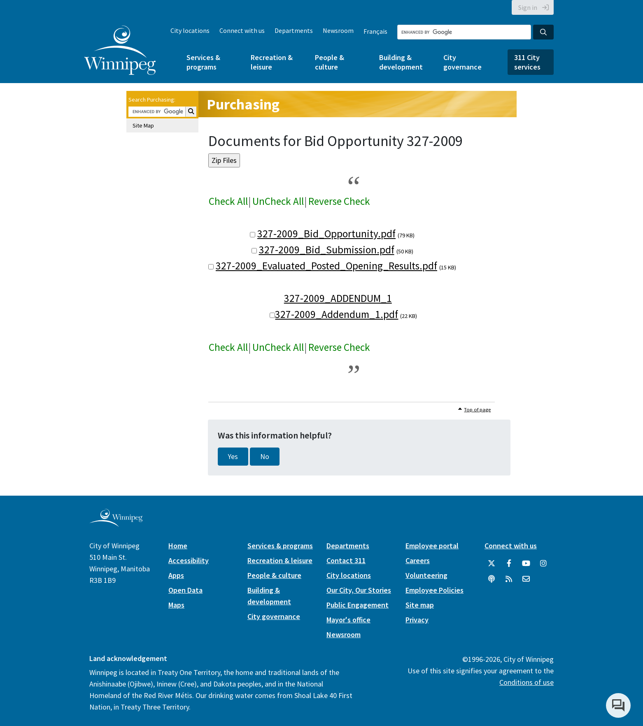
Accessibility (188, 560)
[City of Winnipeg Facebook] (509, 564)
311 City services (527, 62)
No (264, 456)
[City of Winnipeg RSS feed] (509, 579)
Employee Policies (434, 590)
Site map (419, 605)
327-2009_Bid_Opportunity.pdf (326, 233)
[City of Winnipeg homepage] (115, 524)
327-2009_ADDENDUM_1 (338, 298)
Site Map (143, 125)
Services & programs (203, 62)
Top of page (477, 409)
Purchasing (243, 104)
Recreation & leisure (272, 62)
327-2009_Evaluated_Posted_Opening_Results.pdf (326, 265)
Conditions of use (526, 682)
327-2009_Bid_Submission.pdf (326, 249)
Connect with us (242, 30)
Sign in (527, 7)
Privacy (417, 619)
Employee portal (432, 545)
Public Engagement (357, 605)
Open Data (185, 590)
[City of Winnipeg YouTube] (526, 564)
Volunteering (426, 575)
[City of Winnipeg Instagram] (543, 564)
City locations (190, 30)
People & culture (329, 62)
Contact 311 (346, 560)
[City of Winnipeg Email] (526, 579)
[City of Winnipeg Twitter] (492, 564)
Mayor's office (348, 619)
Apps (176, 575)
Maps (176, 605)
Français (375, 31)
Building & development (401, 62)
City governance (462, 62)
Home (177, 545)
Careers (417, 560)
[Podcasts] (492, 579)
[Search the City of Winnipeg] (464, 32)
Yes (233, 456)
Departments (294, 30)
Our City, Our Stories (358, 590)
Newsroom (338, 30)
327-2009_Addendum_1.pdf (336, 314)
